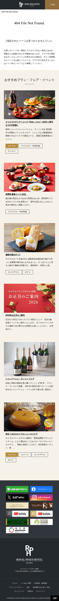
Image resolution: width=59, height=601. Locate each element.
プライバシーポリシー (16, 587)
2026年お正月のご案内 (15, 315)
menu (5, 4)
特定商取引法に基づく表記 (41, 587)
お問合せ (30, 591)
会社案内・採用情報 (40, 583)
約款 (28, 587)
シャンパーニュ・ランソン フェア (20, 379)
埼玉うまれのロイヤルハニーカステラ (22, 434)
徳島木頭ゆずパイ (13, 255)
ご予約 (52, 5)
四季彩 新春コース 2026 (17, 194)
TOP (55, 598)
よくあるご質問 (26, 583)
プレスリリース (19, 591)
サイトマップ (40, 591)
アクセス (15, 583)
